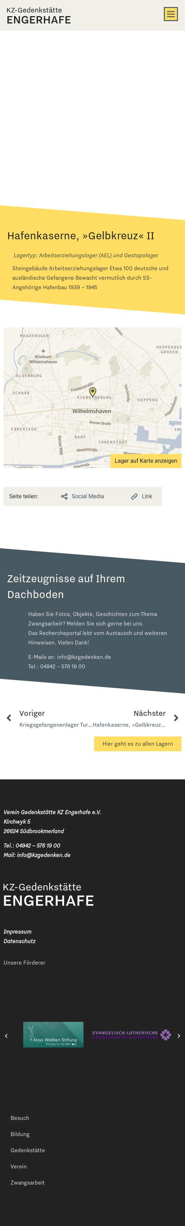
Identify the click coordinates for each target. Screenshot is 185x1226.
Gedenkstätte (28, 1150)
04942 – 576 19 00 (62, 666)
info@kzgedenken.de (84, 657)
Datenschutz (19, 941)
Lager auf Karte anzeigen (146, 461)
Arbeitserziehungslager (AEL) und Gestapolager (98, 255)
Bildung (20, 1134)
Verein (19, 1166)
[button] (6, 1036)
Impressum (17, 931)
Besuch (20, 1118)
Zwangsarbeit (28, 1182)
